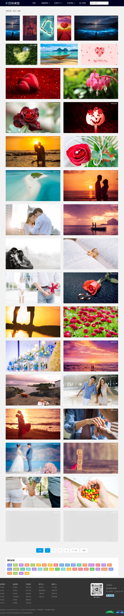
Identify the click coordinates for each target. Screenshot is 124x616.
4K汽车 (2, 603)
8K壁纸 (15, 587)
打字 (61, 565)
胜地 (110, 569)
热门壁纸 (82, 3)
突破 (68, 569)
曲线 (45, 569)
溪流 (92, 569)
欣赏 (63, 569)
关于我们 (54, 587)
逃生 (50, 565)
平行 (32, 565)
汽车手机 (28, 603)
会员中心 (41, 587)
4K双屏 (15, 603)
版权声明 (54, 590)
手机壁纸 (70, 3)
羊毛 (67, 565)
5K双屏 (15, 593)
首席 (9, 573)
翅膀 (27, 573)
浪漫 (18, 11)
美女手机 (28, 590)
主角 (38, 565)
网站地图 (54, 596)
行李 (57, 569)
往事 (103, 565)
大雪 (9, 565)
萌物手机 (28, 600)
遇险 (15, 565)
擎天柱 (91, 565)
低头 (22, 569)
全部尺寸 (57, 3)
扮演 (21, 573)
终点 (55, 565)
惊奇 (40, 569)
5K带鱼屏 (16, 596)
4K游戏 (2, 593)
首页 (34, 3)
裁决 (109, 565)
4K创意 (2, 600)
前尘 (9, 569)
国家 (44, 565)
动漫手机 (28, 593)
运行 (28, 569)
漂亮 (21, 565)
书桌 (84, 565)
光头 (34, 569)
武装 (97, 569)
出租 (74, 569)
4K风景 (2, 587)
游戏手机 (28, 596)
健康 (73, 565)
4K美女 (2, 590)
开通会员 (41, 596)
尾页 (84, 550)
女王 (97, 565)
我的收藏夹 (42, 590)
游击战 (104, 569)
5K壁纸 (15, 590)
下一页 (74, 550)
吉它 (80, 569)
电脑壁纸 (44, 3)
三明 (15, 573)
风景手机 (28, 587)
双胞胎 (16, 569)
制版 (51, 569)
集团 (27, 565)
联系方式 (54, 593)
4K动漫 (2, 596)
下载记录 (41, 593)
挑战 (79, 565)
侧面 (86, 569)
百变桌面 (12, 3)
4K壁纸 (15, 600)
